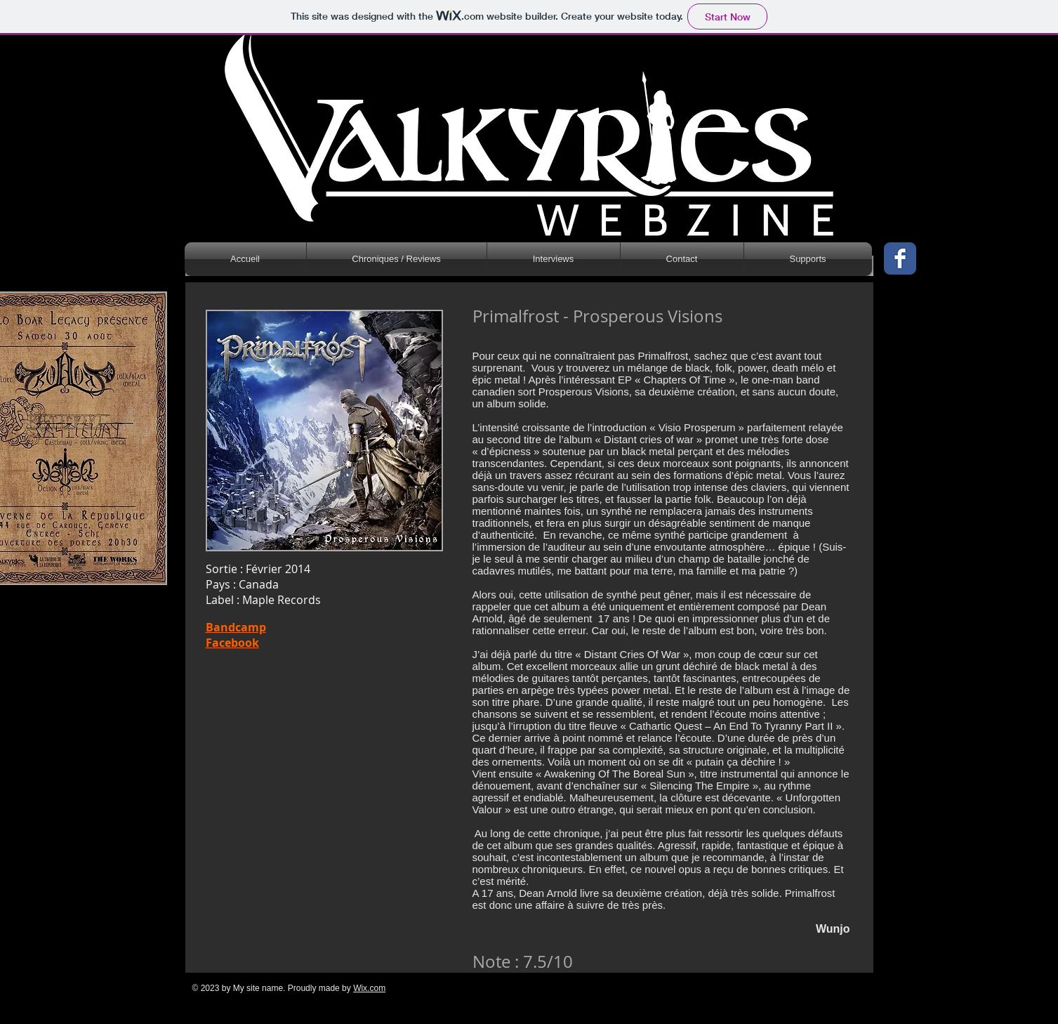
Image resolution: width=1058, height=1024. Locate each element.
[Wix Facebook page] (900, 258)
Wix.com (369, 988)
